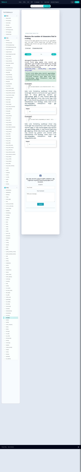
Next (53, 54)
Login (72, 2)
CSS (28, 2)
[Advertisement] (10, 382)
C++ (42, 2)
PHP (32, 2)
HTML (24, 2)
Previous (28, 54)
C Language (36, 2)
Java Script (46, 2)
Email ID (40, 184)
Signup (77, 2)
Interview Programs (55, 2)
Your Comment (40, 191)
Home (20, 2)
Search (47, 6)
